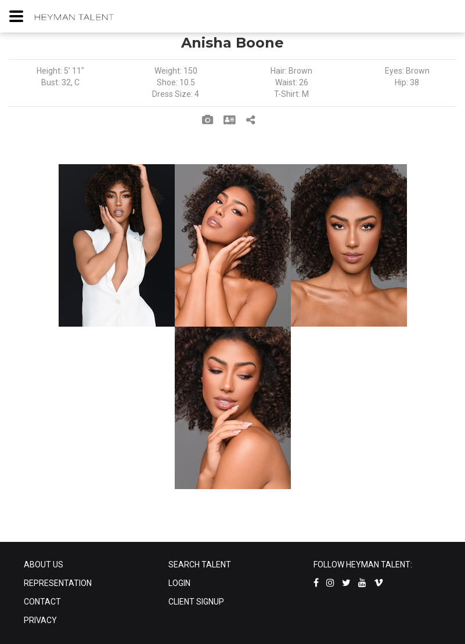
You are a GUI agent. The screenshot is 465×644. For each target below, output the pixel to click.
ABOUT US (43, 564)
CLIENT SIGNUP (196, 601)
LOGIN (179, 583)
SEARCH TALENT (199, 564)
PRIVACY (40, 620)
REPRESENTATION (58, 583)
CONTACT (42, 601)
